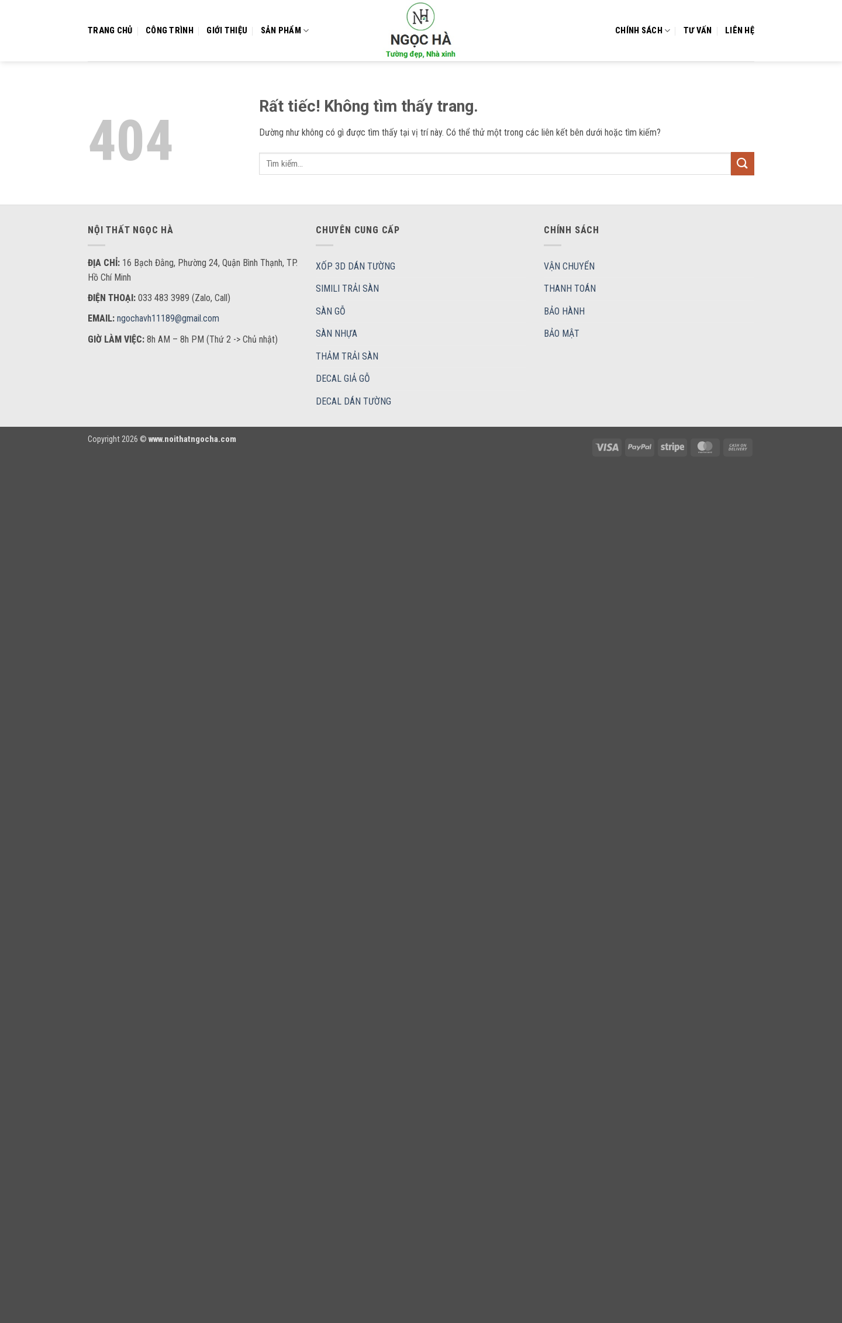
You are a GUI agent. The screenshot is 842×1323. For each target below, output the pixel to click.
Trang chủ (110, 31)
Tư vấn (698, 31)
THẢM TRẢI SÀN (347, 356)
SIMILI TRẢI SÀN (347, 288)
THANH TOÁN (570, 288)
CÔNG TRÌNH (170, 31)
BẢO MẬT (561, 333)
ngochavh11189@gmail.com (168, 318)
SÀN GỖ (331, 311)
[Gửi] (742, 163)
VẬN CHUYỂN (569, 266)
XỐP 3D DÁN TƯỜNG (355, 266)
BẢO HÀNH (564, 311)
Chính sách (642, 30)
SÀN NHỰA (336, 333)
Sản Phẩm (285, 30)
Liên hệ (739, 31)
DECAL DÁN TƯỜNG (353, 401)
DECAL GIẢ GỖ (343, 378)
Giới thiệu (226, 31)
